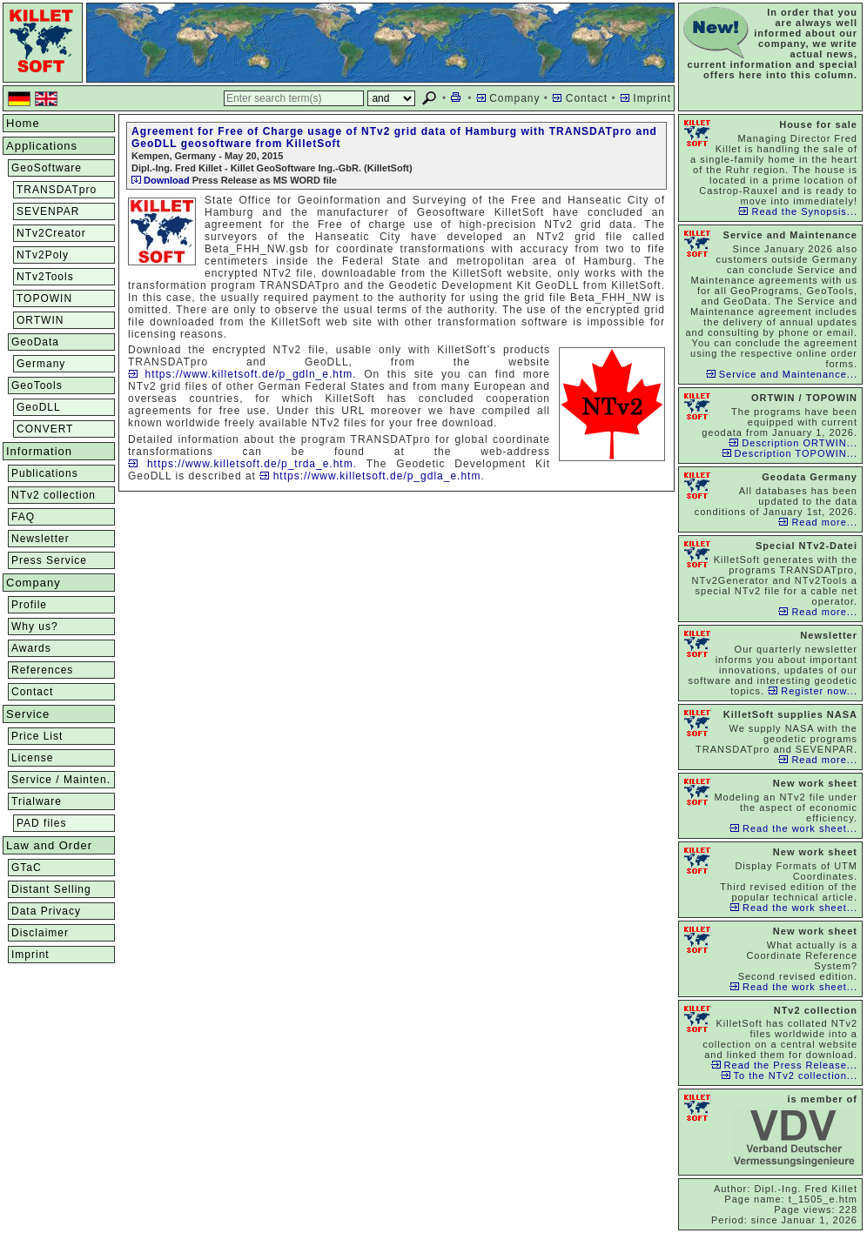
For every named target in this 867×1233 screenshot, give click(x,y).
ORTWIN (40, 320)
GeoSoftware (46, 168)
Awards (31, 648)
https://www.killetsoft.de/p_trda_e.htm (240, 464)
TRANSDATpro (57, 190)
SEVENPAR (48, 211)
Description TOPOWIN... (789, 453)
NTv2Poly (43, 255)
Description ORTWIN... (793, 443)
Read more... (817, 522)
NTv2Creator (51, 233)
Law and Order (49, 845)
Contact (580, 98)
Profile (29, 605)
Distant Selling (51, 889)
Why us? (34, 626)
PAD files (41, 823)
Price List (37, 736)
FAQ (23, 517)
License (32, 758)
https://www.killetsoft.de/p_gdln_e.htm (240, 374)
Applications (41, 145)
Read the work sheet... (793, 828)
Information (39, 451)
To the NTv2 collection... (789, 1075)
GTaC (26, 867)
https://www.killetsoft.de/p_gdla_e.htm (370, 476)
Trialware (36, 801)
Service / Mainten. (61, 780)
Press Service (49, 560)
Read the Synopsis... (797, 211)
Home (23, 123)
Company (508, 98)
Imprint (645, 98)
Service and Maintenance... (781, 374)
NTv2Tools (45, 277)
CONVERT (45, 429)
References (42, 670)
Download (160, 180)
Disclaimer (40, 933)
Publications (44, 473)
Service (28, 713)
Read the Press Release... (784, 1065)
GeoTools (37, 385)
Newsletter (40, 539)
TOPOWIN (44, 298)
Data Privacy (46, 911)
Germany (41, 364)
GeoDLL (39, 407)
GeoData (35, 342)
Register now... (812, 691)
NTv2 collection (53, 495)
